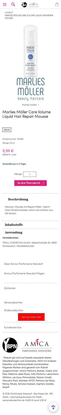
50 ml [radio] (6, 129)
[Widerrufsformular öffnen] (31, 317)
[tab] (30, 199)
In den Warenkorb (29, 183)
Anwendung (13, 232)
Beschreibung (18, 199)
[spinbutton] (29, 174)
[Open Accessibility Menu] (53, 407)
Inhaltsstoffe (14, 224)
